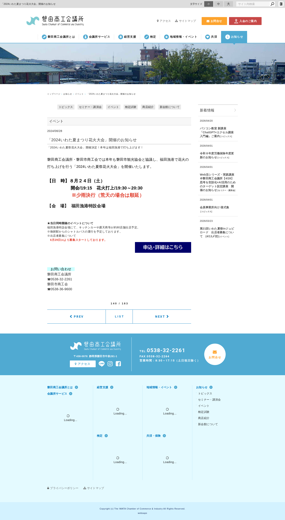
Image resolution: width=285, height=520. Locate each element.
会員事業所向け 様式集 (214, 207)
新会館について (170, 107)
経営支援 (127, 37)
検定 (150, 37)
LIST (119, 316)
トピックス (66, 107)
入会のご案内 (245, 21)
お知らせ (234, 37)
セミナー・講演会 (90, 107)
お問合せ (214, 21)
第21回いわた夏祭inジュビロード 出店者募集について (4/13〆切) (217, 232)
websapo (142, 513)
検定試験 (130, 107)
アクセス (164, 20)
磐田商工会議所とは (58, 37)
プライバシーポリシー (62, 488)
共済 (211, 37)
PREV (79, 316)
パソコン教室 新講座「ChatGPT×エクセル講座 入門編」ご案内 (217, 132)
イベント (113, 107)
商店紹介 (148, 107)
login (281, 4)
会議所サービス (96, 37)
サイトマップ (185, 20)
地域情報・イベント (180, 37)
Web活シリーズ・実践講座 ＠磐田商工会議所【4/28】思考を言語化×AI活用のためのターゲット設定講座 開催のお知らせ (218, 182)
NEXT (160, 316)
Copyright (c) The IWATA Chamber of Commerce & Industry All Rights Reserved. (142, 509)
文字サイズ (196, 4)
